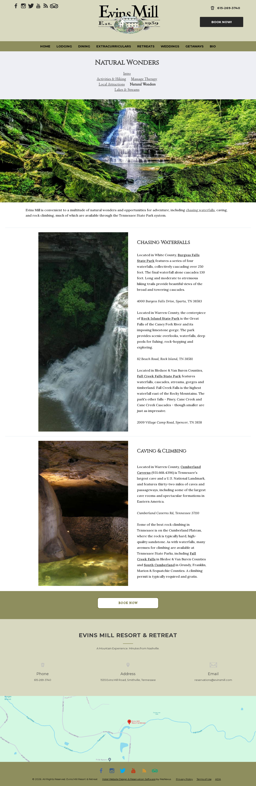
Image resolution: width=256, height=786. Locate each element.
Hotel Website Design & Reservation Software (129, 779)
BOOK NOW (128, 603)
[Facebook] (16, 5)
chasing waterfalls (200, 210)
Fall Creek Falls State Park (159, 376)
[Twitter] (31, 5)
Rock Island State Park (160, 318)
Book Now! (221, 22)
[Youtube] (38, 5)
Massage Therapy (144, 78)
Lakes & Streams (126, 89)
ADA (218, 779)
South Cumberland (159, 565)
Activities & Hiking (111, 78)
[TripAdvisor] (54, 5)
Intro (127, 73)
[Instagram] (23, 5)
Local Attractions (112, 84)
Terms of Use (204, 779)
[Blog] (45, 5)
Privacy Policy (184, 779)
